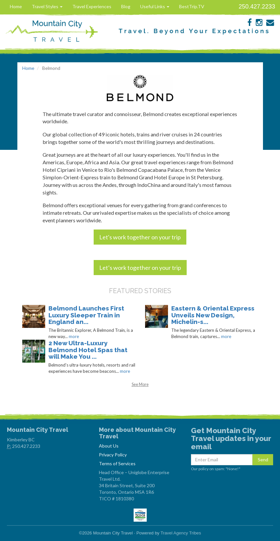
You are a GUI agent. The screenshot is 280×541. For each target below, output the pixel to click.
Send (263, 459)
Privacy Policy (113, 454)
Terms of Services (117, 463)
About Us (109, 446)
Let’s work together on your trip (140, 267)
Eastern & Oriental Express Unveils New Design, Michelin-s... (212, 315)
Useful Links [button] (154, 6)
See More (140, 384)
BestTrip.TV (191, 6)
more (74, 336)
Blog (125, 6)
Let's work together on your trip (140, 237)
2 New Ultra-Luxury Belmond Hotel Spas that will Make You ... (87, 349)
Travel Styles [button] (47, 6)
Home (16, 6)
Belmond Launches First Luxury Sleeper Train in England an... (86, 315)
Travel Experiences (91, 6)
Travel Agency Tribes (180, 533)
